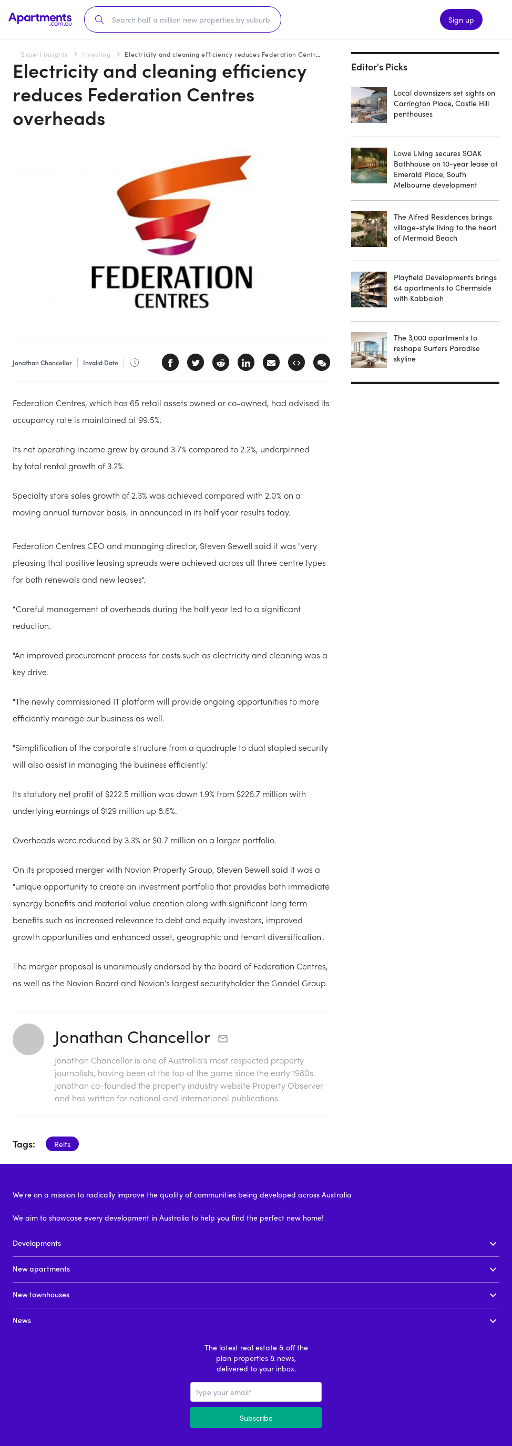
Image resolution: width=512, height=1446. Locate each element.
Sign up (461, 19)
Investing (96, 54)
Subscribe (256, 1417)
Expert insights (44, 54)
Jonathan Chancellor (132, 1036)
